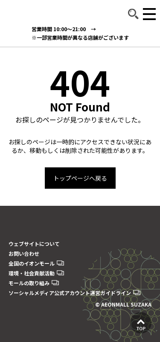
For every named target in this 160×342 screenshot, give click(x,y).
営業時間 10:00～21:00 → (64, 28)
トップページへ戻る (80, 178)
